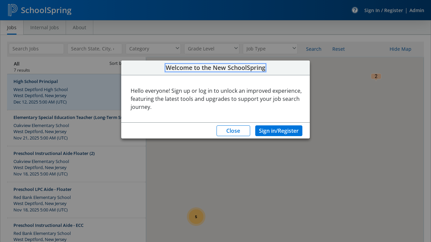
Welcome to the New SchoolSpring (215, 68)
